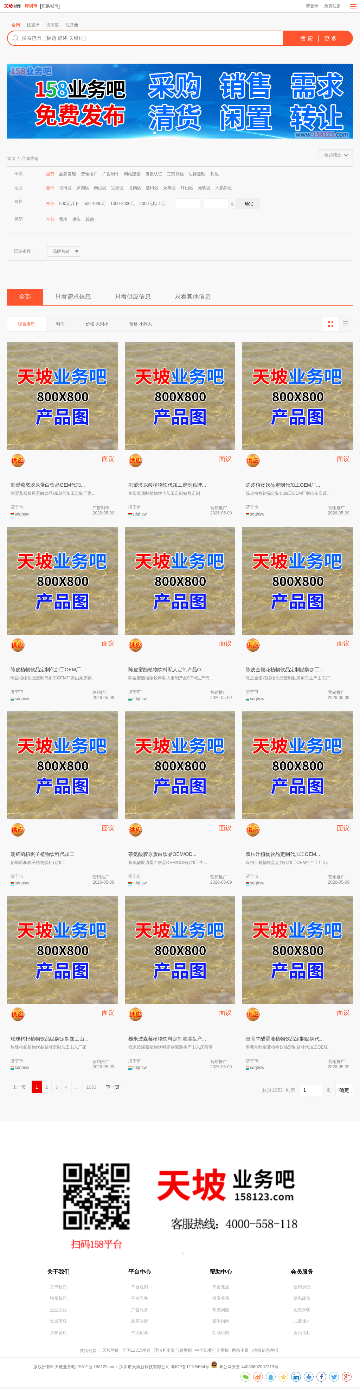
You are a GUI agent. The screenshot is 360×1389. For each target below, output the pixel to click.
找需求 (33, 25)
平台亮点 (220, 1288)
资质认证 (154, 174)
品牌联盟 (139, 1323)
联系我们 (58, 1300)
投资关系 (220, 1300)
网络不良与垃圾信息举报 (255, 1352)
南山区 (100, 188)
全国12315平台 (136, 1352)
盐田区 (152, 188)
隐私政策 (302, 1300)
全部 (50, 174)
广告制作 (110, 174)
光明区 (204, 188)
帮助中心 (221, 1272)
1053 (91, 1088)
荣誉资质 (58, 1335)
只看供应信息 (142, 297)
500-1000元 (95, 203)
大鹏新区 (223, 188)
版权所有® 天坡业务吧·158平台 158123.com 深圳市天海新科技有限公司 (102, 1369)
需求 (63, 219)
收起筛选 (332, 155)
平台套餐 (139, 1300)
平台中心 (139, 1272)
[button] (154, 133)
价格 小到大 (147, 325)
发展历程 (58, 1323)
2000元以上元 (153, 203)
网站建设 (132, 174)
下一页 (113, 1088)
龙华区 (169, 188)
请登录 (311, 6)
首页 (11, 158)
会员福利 (302, 1335)
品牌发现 (67, 174)
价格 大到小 (102, 325)
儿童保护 (302, 1323)
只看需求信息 (78, 297)
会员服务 (302, 1272)
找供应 (52, 25)
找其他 (71, 25)
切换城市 (49, 6)
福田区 (65, 188)
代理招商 (139, 1335)
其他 (214, 174)
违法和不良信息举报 (173, 1352)
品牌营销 (29, 158)
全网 (16, 25)
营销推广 (89, 174)
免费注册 (332, 6)
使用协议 (302, 1288)
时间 (63, 325)
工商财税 (175, 174)
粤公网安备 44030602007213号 (248, 1369)
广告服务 (139, 1312)
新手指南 (220, 1323)
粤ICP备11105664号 (190, 1369)
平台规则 (139, 1288)
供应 (76, 219)
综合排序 (27, 325)
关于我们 (58, 1272)
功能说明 (220, 1335)
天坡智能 (110, 1352)
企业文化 (58, 1312)
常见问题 (220, 1312)
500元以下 (69, 203)
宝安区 (117, 188)
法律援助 (196, 174)
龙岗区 (135, 188)
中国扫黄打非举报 (212, 1352)
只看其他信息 (206, 297)
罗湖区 (83, 188)
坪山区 (187, 188)
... (77, 1088)
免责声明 (302, 1312)
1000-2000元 (122, 203)
